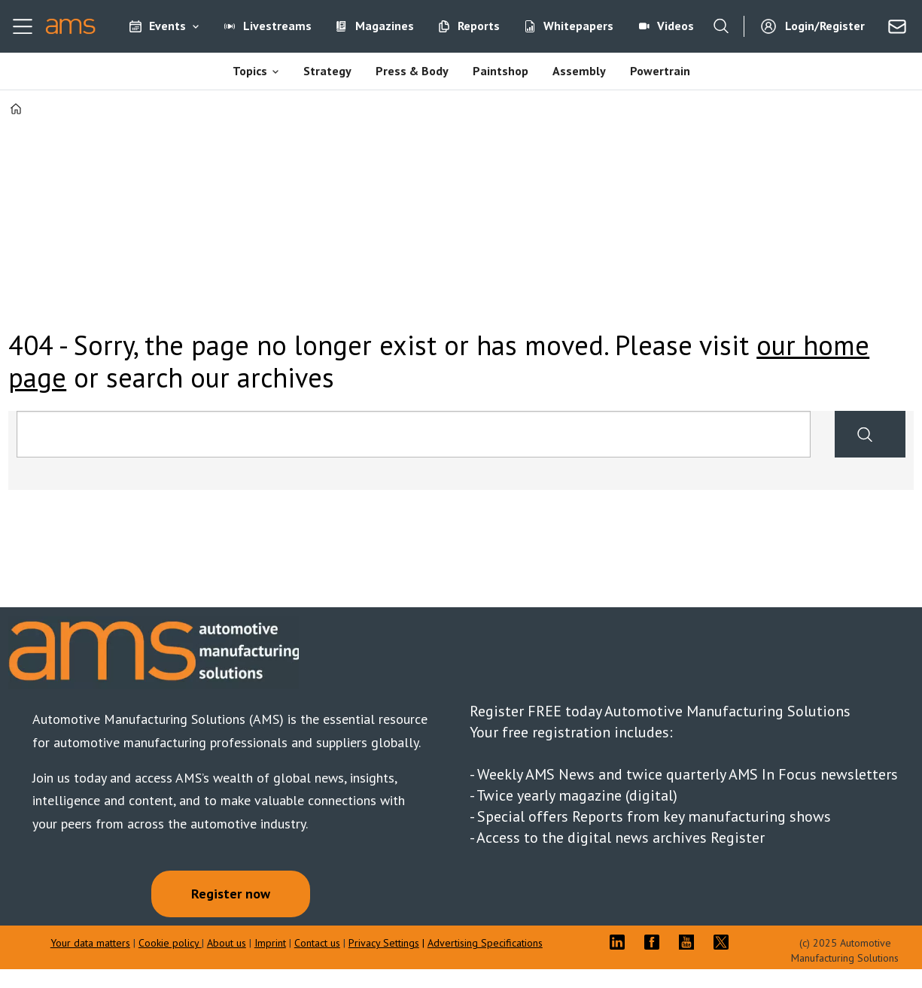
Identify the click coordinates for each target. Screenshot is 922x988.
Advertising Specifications (485, 943)
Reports (479, 25)
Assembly (579, 70)
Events (167, 25)
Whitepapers (578, 25)
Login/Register (825, 25)
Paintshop (500, 70)
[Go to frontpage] (70, 26)
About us (226, 943)
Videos (675, 25)
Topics (250, 70)
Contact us (317, 943)
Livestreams (277, 25)
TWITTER (725, 942)
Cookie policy (170, 943)
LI (621, 942)
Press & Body (412, 70)
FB (655, 942)
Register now (230, 893)
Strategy (327, 70)
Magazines (384, 25)
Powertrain (660, 70)
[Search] (721, 26)
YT (690, 942)
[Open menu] (22, 26)
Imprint (270, 943)
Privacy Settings (383, 943)
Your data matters (90, 943)
